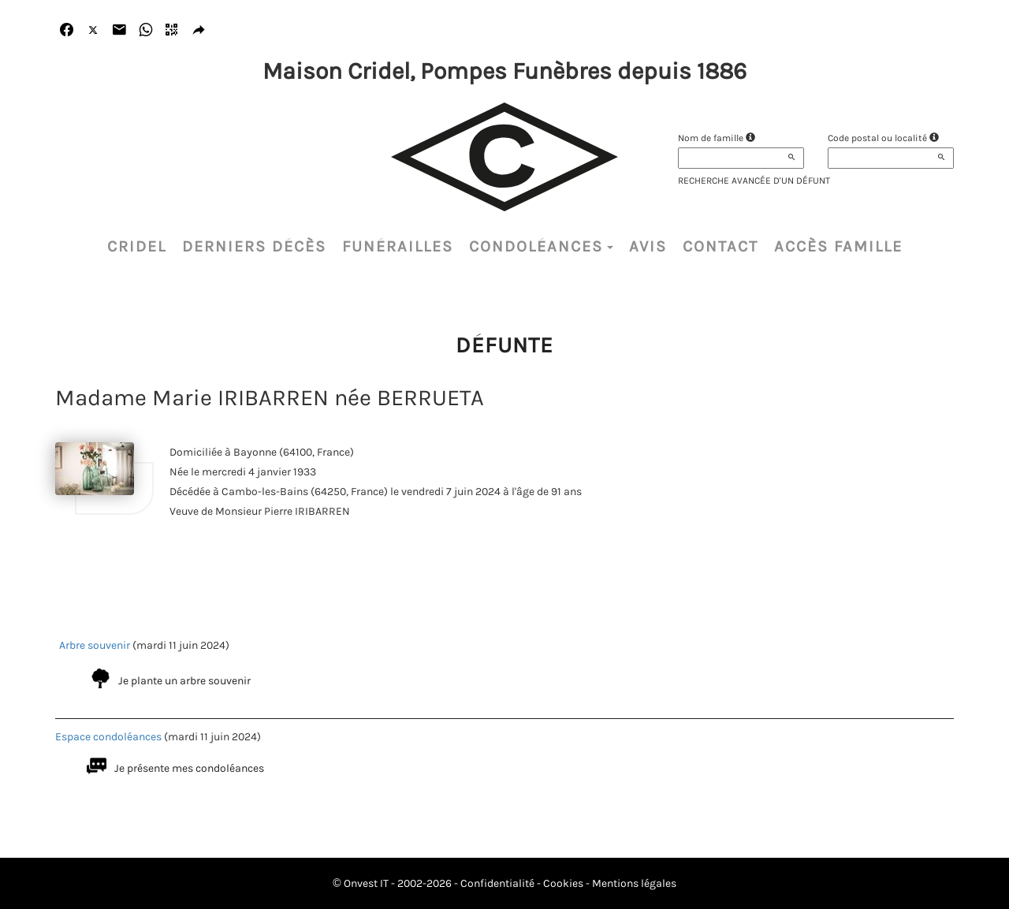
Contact (720, 246)
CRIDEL (136, 246)
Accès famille (838, 246)
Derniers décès (254, 246)
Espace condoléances (108, 736)
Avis (648, 246)
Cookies (563, 883)
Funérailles (397, 246)
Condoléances (541, 246)
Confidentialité (497, 883)
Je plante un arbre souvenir (184, 680)
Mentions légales (634, 883)
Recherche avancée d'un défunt (754, 180)
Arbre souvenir (94, 645)
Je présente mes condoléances (189, 768)
